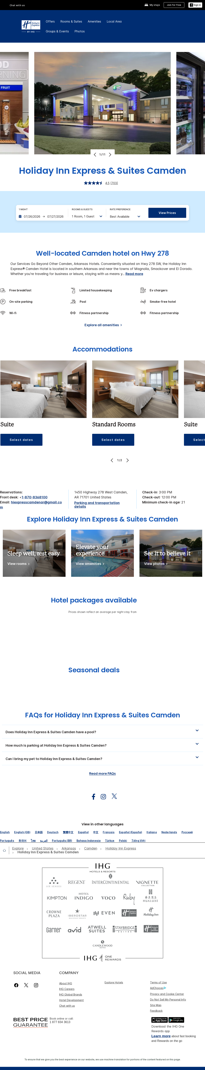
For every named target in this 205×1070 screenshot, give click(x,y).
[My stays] (152, 5)
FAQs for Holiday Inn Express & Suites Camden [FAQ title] (102, 715)
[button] (21, 439)
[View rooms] (17, 564)
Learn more (161, 1036)
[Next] (110, 154)
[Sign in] (195, 5)
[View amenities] (89, 564)
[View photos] (155, 564)
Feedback (156, 1010)
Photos (79, 31)
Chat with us (17, 5)
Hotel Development (71, 1000)
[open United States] (43, 848)
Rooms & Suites (71, 21)
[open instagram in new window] (101, 796)
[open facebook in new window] (91, 796)
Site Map (155, 1005)
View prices (167, 213)
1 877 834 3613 (60, 1022)
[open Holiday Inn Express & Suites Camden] (47, 852)
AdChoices (158, 988)
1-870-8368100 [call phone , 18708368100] (34, 497)
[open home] (6, 850)
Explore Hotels (114, 982)
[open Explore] (19, 848)
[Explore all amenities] (102, 325)
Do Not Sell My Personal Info (168, 999)
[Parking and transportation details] (102, 505)
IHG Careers (66, 988)
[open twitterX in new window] (112, 796)
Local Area (114, 21)
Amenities (94, 21)
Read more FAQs (102, 773)
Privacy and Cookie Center (167, 994)
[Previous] (95, 154)
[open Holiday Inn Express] (120, 848)
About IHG (65, 983)
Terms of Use (158, 982)
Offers (50, 21)
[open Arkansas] (68, 848)
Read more (134, 274)
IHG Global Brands (70, 994)
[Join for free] (174, 5)
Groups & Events (57, 31)
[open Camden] (90, 848)
